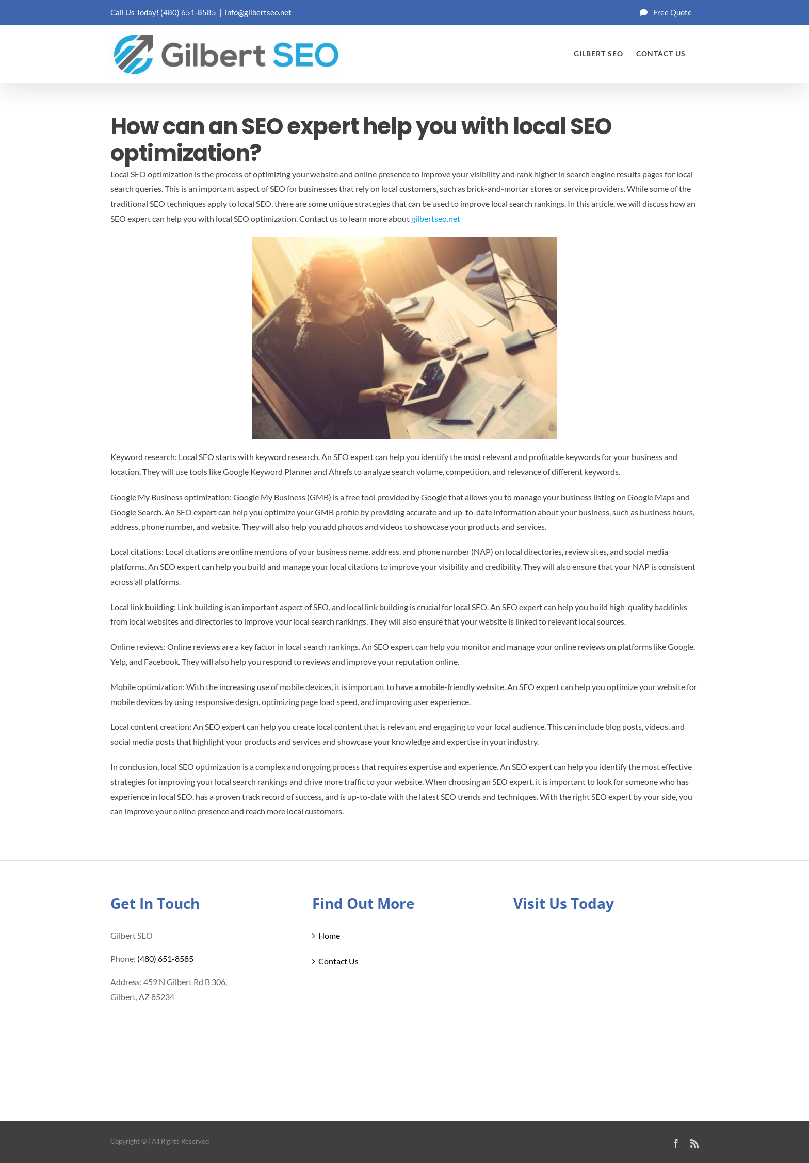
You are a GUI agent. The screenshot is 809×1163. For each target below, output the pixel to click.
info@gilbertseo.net (258, 12)
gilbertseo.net (435, 218)
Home (329, 935)
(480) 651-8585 (188, 12)
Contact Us (338, 961)
